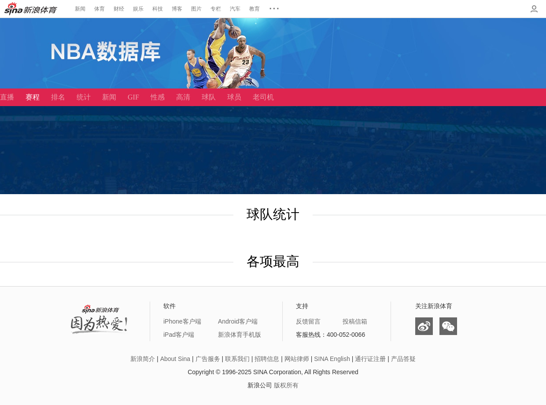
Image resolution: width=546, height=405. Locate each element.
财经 (119, 9)
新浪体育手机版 (239, 334)
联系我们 (237, 358)
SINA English (332, 358)
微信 (448, 326)
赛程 (33, 97)
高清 (183, 97)
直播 (7, 97)
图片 (196, 9)
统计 (84, 97)
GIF (133, 97)
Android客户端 (238, 321)
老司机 (263, 97)
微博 (424, 326)
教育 (254, 9)
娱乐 (138, 9)
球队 (209, 97)
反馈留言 (308, 321)
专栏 (215, 9)
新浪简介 (142, 358)
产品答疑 (403, 358)
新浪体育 (30, 8)
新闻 (80, 9)
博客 (177, 9)
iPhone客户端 (182, 321)
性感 (158, 97)
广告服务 (208, 358)
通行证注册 (370, 358)
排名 (58, 97)
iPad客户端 (178, 334)
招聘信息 (267, 358)
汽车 (235, 9)
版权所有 (286, 385)
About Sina (175, 358)
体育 (99, 9)
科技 (157, 9)
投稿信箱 (355, 321)
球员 (234, 97)
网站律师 (296, 358)
